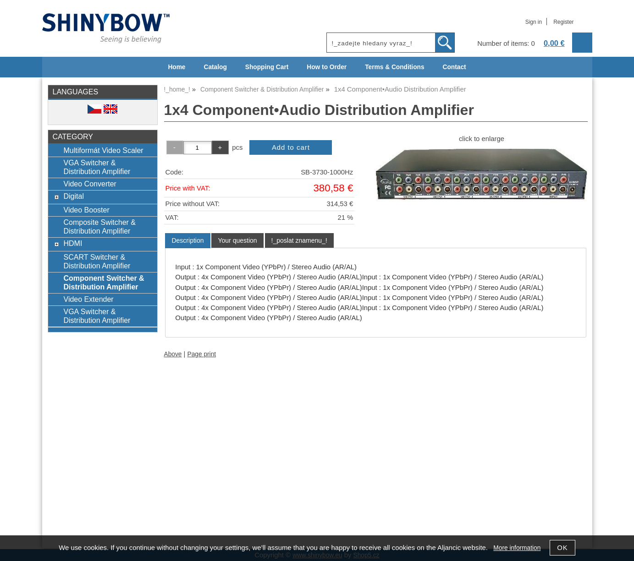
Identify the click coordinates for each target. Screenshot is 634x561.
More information (516, 548)
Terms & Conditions (394, 67)
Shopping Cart (267, 67)
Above (173, 354)
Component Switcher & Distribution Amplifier (103, 282)
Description (187, 240)
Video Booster (86, 210)
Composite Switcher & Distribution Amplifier (99, 226)
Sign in (533, 22)
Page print (201, 354)
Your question (237, 240)
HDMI (72, 243)
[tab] (187, 240)
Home (176, 67)
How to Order (327, 67)
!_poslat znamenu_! (299, 240)
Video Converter (89, 184)
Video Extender (88, 299)
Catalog (215, 67)
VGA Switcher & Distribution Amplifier (96, 166)
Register (563, 22)
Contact (454, 67)
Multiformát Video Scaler (103, 150)
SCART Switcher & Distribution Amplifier (96, 261)
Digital (73, 196)
